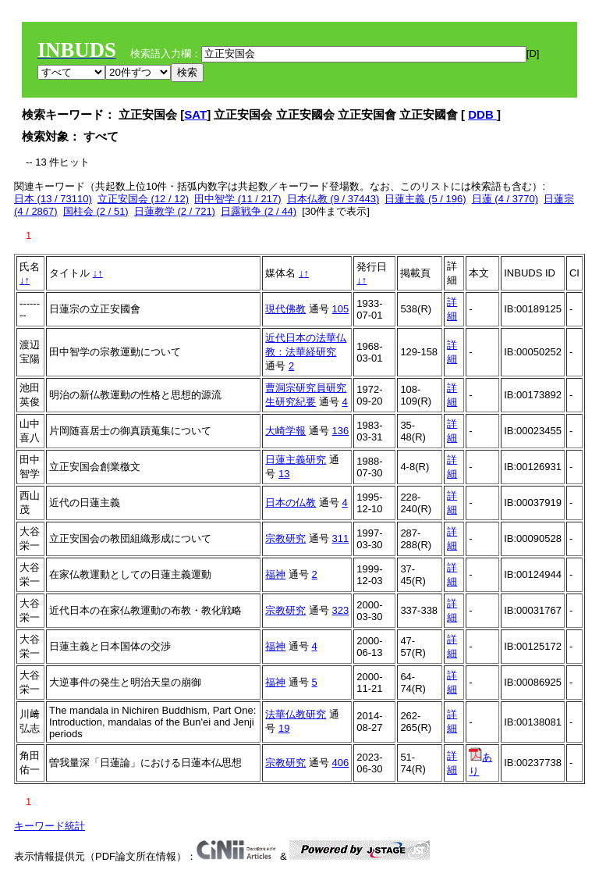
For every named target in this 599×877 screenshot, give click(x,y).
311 (340, 538)
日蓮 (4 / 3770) (505, 199)
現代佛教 (285, 309)
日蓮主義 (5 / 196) (425, 199)
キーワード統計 (49, 826)
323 (340, 610)
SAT (195, 114)
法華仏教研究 (295, 714)
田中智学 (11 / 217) (237, 199)
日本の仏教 (290, 502)
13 (283, 473)
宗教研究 (285, 538)
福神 (275, 574)
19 (283, 728)
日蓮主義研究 (295, 459)
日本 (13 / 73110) (53, 199)
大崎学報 (285, 431)
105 (340, 309)
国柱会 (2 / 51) (96, 211)
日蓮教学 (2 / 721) (174, 211)
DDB (482, 114)
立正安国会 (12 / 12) (143, 199)
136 (340, 431)
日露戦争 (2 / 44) (258, 211)
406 (340, 762)
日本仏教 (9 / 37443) (333, 199)
